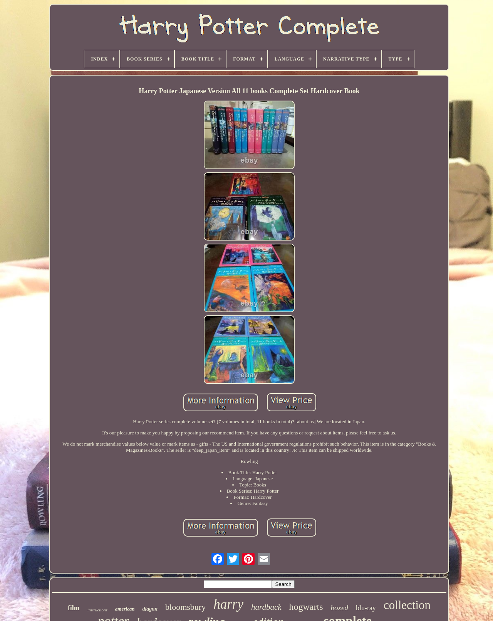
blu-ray (366, 608)
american (125, 609)
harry (228, 604)
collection (407, 605)
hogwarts (306, 607)
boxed (339, 608)
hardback (266, 607)
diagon (150, 609)
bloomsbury (185, 607)
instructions (97, 610)
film (74, 608)
